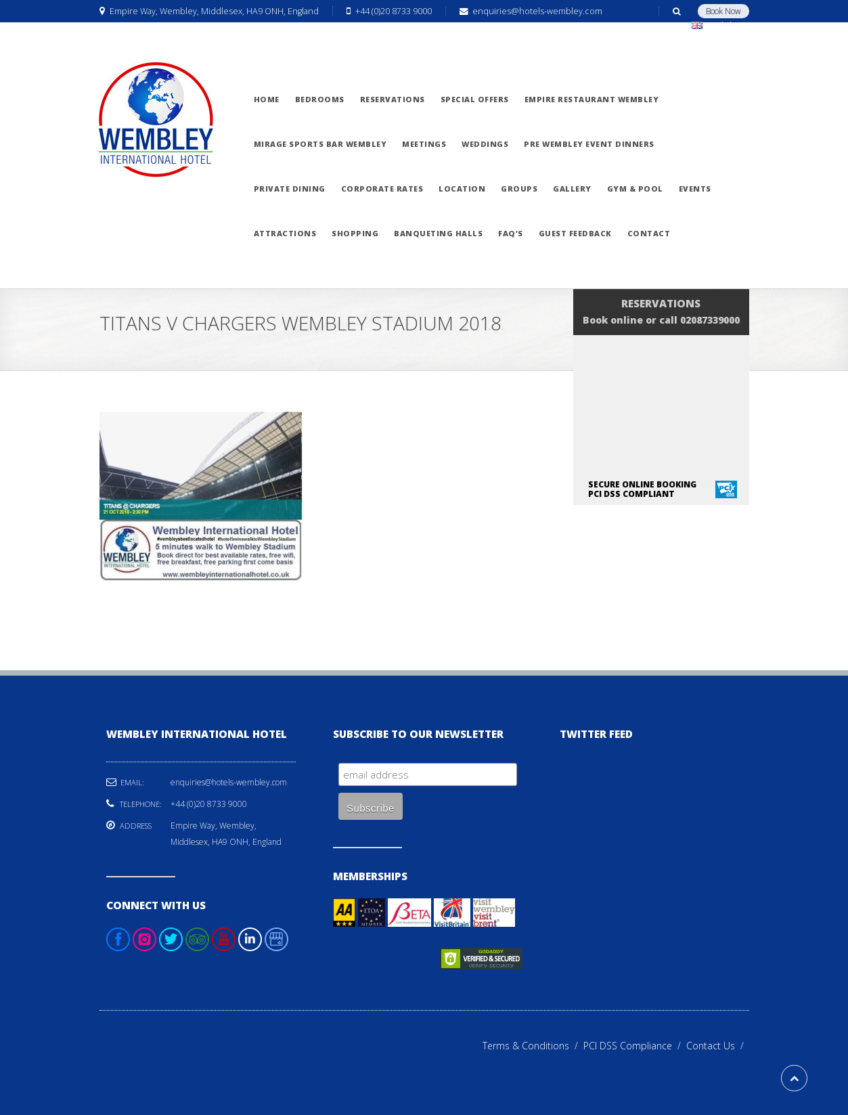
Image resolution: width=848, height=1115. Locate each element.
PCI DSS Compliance (634, 1045)
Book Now (723, 11)
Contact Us (717, 1045)
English (718, 25)
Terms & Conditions (533, 1045)
